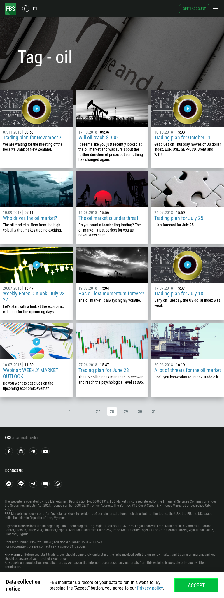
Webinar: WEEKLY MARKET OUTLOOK (30, 373)
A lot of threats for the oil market (187, 370)
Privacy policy (150, 588)
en (35, 9)
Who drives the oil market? (30, 218)
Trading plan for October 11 (182, 137)
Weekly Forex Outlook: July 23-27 (34, 296)
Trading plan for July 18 (178, 293)
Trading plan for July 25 (178, 218)
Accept (196, 585)
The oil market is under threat (108, 218)
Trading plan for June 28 (103, 370)
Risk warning (13, 555)
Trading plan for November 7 (32, 137)
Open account (194, 9)
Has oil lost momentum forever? (111, 293)
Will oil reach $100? (98, 137)
